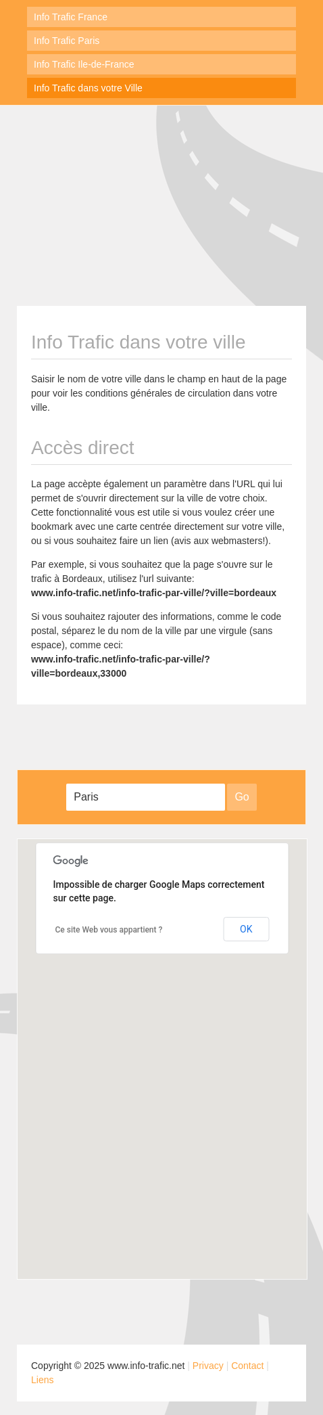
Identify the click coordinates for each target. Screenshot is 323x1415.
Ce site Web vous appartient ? (109, 930)
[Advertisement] (161, 203)
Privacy (208, 1365)
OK (246, 929)
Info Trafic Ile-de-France (84, 64)
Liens (42, 1379)
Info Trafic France (70, 17)
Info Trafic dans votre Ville (88, 88)
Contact (247, 1365)
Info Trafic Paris (66, 40)
